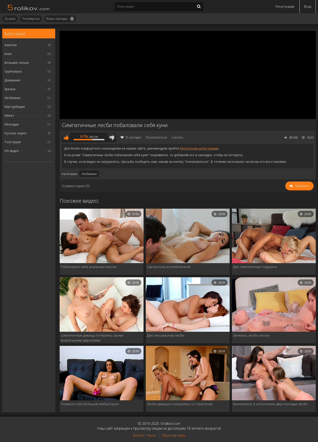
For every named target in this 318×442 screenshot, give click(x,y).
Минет (27, 115)
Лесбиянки (27, 98)
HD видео (27, 151)
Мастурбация (27, 107)
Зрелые (27, 89)
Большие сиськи (27, 62)
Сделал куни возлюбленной (168, 266)
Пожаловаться (156, 137)
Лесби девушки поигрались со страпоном (180, 404)
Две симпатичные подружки (255, 266)
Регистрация (285, 6)
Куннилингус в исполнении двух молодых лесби (270, 404)
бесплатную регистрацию (199, 148)
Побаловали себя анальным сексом (88, 266)
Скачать (177, 137)
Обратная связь (173, 435)
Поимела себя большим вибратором (90, 404)
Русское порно (27, 133)
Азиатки (27, 45)
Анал (27, 54)
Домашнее (27, 80)
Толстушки (27, 142)
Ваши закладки (60, 19)
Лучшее (9, 19)
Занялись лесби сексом (251, 335)
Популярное (31, 19)
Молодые (27, 124)
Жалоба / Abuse (144, 435)
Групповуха (27, 71)
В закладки (131, 137)
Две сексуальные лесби (165, 335)
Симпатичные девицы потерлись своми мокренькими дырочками (92, 337)
